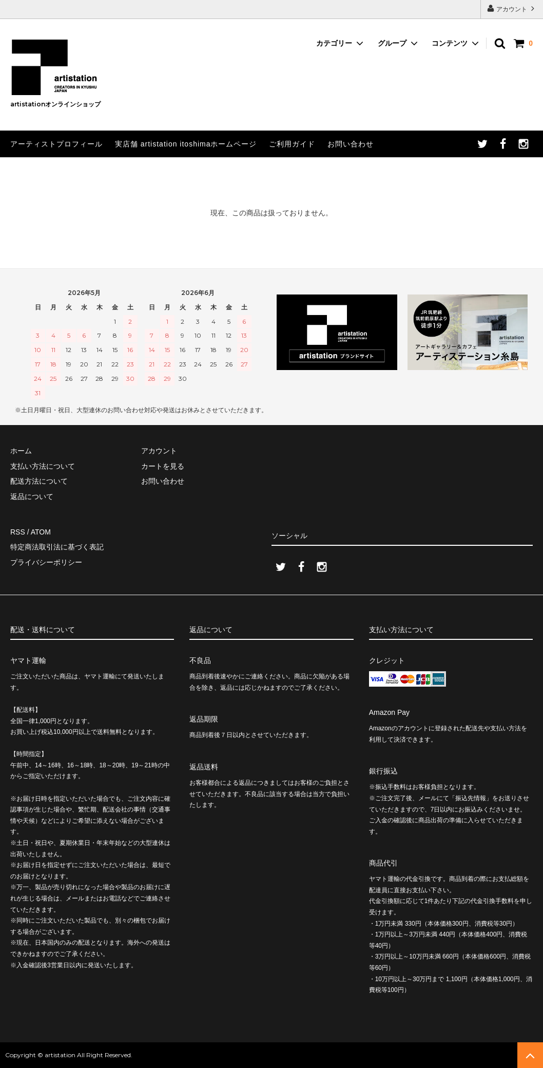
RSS (17, 532)
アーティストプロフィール (56, 144)
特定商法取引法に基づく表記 (57, 547)
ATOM (41, 532)
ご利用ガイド (292, 144)
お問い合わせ (350, 144)
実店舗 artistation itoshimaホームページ (186, 144)
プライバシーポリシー (46, 562)
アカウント (512, 8)
